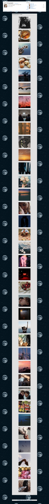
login (43, 4)
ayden (28, 7)
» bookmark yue (16, 3)
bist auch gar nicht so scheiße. (17, 14)
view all (27, 9)
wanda (28, 8)
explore (44, 7)
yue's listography (8, 3)
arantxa (28, 6)
